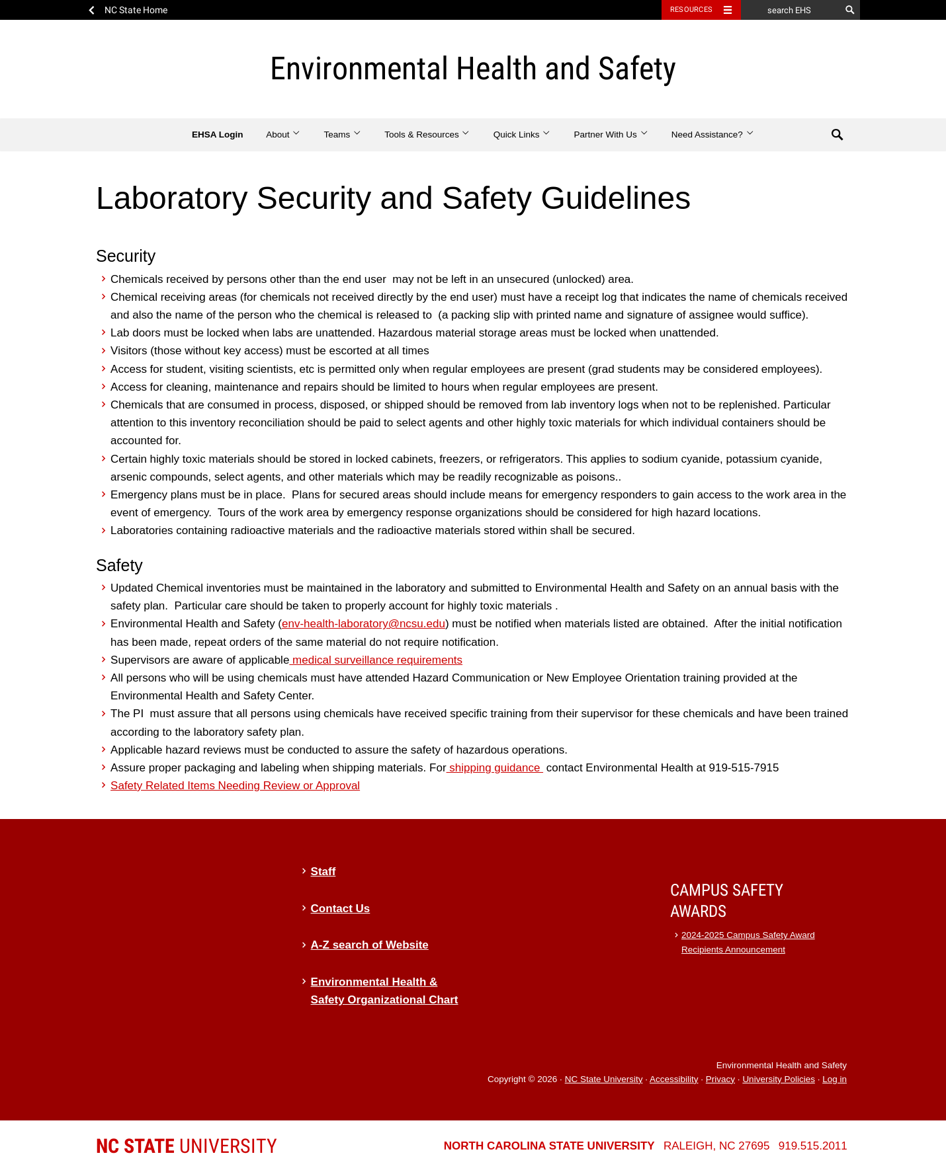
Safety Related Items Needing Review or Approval (235, 785)
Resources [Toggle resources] (691, 9)
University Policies (778, 1079)
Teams (342, 134)
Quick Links (522, 134)
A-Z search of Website (370, 945)
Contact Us (340, 908)
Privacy (720, 1079)
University (186, 1145)
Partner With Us (611, 134)
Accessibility (674, 1079)
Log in (834, 1079)
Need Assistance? (712, 134)
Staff (323, 871)
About (283, 134)
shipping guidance (495, 768)
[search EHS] (790, 10)
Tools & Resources (427, 134)
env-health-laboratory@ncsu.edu (363, 623)
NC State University (604, 1079)
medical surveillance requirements (375, 660)
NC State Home (136, 10)
